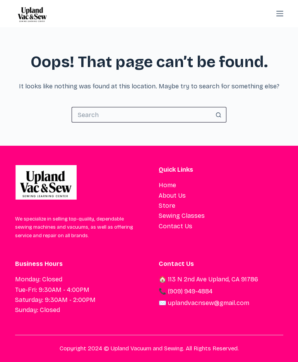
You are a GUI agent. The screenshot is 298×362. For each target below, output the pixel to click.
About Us (172, 195)
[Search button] (218, 114)
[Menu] (279, 13)
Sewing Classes (182, 215)
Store (167, 205)
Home (167, 185)
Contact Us (175, 226)
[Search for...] (141, 114)
